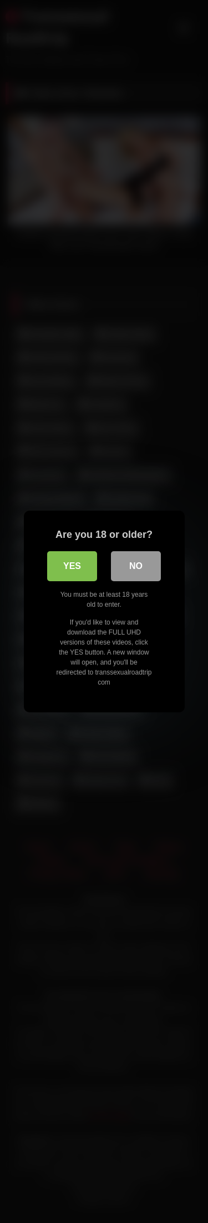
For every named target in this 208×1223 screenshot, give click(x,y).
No (136, 566)
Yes (72, 566)
